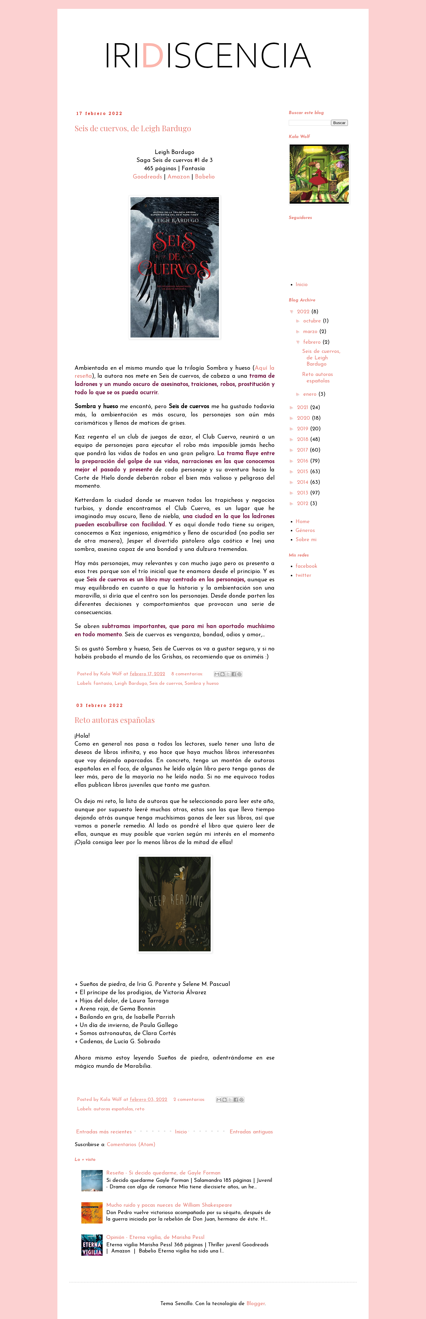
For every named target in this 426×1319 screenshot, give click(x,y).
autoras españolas (113, 1109)
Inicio (181, 1132)
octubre (313, 321)
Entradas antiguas (251, 1132)
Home (303, 522)
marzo (311, 332)
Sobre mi (306, 540)
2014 (303, 482)
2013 (303, 493)
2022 (304, 312)
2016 (303, 461)
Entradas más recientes (104, 1132)
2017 (303, 450)
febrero (312, 342)
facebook (306, 566)
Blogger (255, 1304)
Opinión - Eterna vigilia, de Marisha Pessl (155, 1237)
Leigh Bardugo (130, 683)
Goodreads (148, 177)
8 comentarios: (187, 674)
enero (310, 394)
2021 (303, 408)
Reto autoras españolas (115, 720)
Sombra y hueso (202, 683)
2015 (303, 472)
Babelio (206, 177)
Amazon (179, 177)
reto (139, 1109)
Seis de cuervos (165, 683)
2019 (303, 429)
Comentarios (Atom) (131, 1145)
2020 (304, 418)
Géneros (305, 530)
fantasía (102, 683)
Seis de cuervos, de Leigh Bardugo (133, 128)
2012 (303, 504)
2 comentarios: (189, 1099)
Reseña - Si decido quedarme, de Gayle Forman (163, 1173)
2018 (303, 439)
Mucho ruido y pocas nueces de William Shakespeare (169, 1205)
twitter (303, 575)
